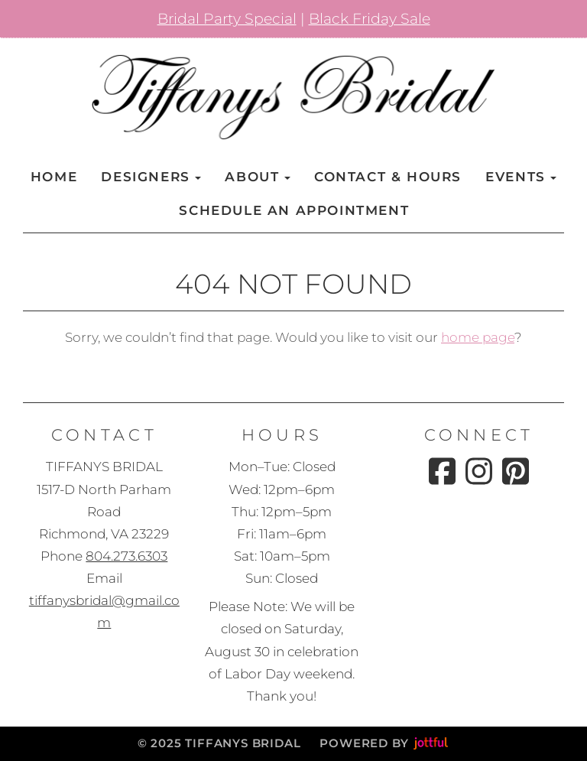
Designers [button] (151, 176)
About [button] (257, 176)
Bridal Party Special (227, 19)
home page (477, 337)
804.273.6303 (126, 556)
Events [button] (520, 176)
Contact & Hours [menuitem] (388, 176)
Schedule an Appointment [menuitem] (294, 210)
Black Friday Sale (369, 19)
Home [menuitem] (54, 176)
